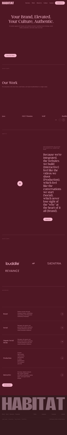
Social (7, 414)
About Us (39, 3)
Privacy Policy (11, 419)
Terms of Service (17, 419)
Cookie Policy (24, 419)
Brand (3, 414)
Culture (46, 3)
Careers (51, 3)
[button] (63, 119)
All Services (7, 385)
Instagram (44, 414)
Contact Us (60, 3)
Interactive (12, 414)
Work (33, 3)
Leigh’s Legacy (4, 419)
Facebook (54, 414)
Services (27, 3)
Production (17, 414)
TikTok (35, 414)
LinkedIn (63, 414)
